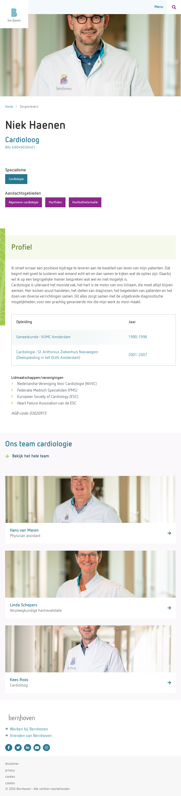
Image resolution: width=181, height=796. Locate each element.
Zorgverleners (29, 106)
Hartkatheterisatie (85, 202)
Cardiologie (16, 179)
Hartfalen (55, 202)
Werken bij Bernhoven (29, 729)
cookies (10, 776)
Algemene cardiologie (23, 202)
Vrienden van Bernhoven (31, 736)
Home (9, 106)
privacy (10, 770)
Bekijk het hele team (30, 456)
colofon (10, 783)
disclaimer (12, 763)
